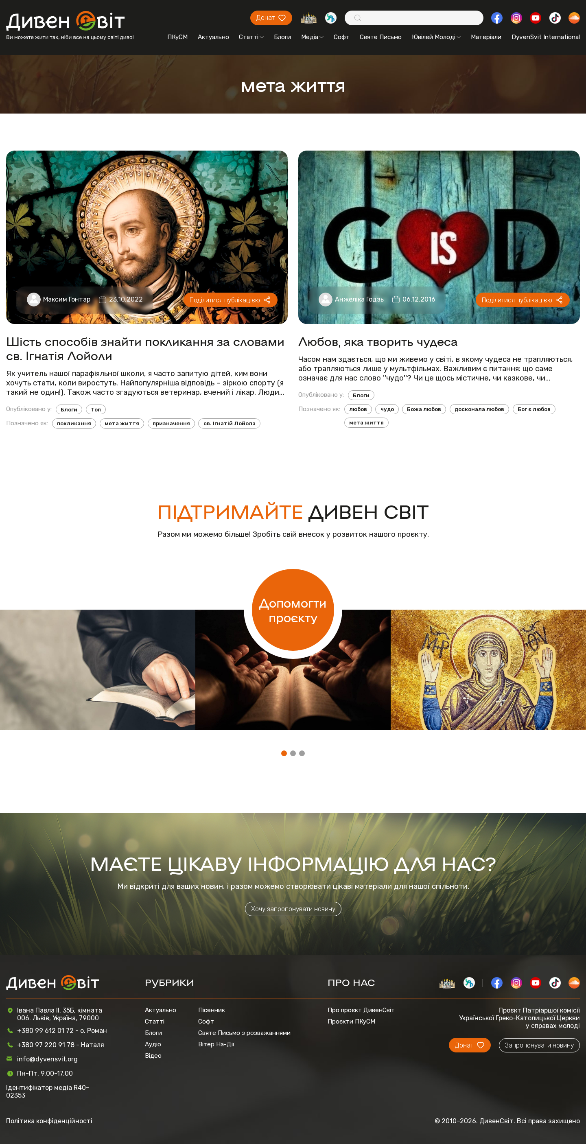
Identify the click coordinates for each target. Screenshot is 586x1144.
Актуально (213, 37)
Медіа (312, 37)
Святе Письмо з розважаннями (244, 1033)
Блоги (282, 37)
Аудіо (153, 1044)
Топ (96, 410)
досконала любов (479, 409)
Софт (342, 37)
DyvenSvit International (546, 37)
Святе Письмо (381, 37)
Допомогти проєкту (292, 609)
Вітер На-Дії (216, 1044)
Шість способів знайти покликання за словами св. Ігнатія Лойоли (145, 348)
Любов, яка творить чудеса (378, 341)
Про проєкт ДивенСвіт (361, 1010)
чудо (387, 409)
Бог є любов (534, 409)
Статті (251, 37)
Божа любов (424, 409)
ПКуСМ (177, 37)
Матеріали (486, 37)
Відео (153, 1055)
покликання (74, 423)
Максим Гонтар (66, 299)
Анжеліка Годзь (359, 299)
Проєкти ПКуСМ (351, 1021)
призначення (171, 423)
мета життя (122, 423)
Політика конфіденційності (49, 1121)
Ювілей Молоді (436, 37)
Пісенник (211, 1010)
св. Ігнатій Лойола (229, 423)
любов (358, 409)
